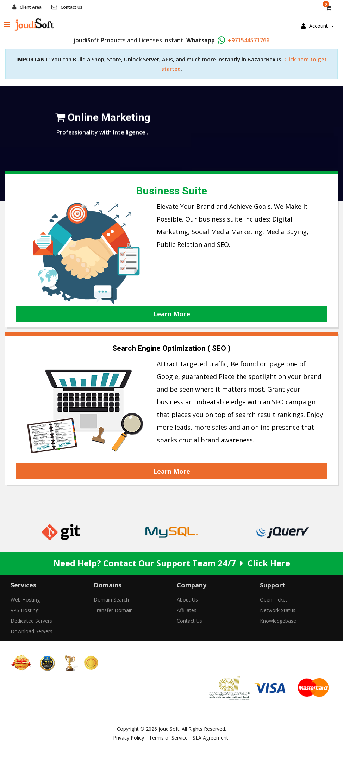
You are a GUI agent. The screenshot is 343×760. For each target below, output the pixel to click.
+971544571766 (248, 40)
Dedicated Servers (31, 620)
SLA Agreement (210, 737)
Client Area (31, 7)
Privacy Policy (128, 737)
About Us (187, 599)
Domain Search (111, 599)
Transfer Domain (113, 610)
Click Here (269, 563)
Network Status (277, 610)
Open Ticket (273, 599)
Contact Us (71, 7)
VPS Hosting (24, 610)
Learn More (171, 314)
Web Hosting (25, 599)
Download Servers (31, 631)
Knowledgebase (278, 620)
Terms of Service (168, 737)
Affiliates (187, 610)
